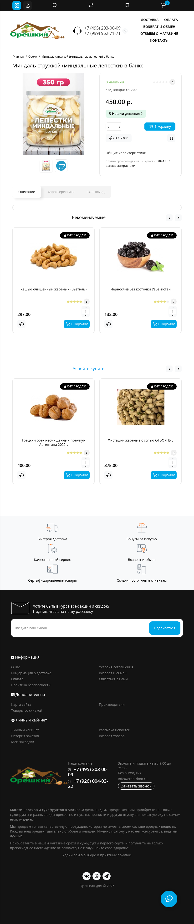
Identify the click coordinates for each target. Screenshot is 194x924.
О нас (15, 667)
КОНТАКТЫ (159, 40)
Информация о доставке (31, 673)
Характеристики (61, 191)
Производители (112, 704)
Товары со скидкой (26, 710)
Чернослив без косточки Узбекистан (141, 289)
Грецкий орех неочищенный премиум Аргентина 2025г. (53, 442)
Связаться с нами (113, 679)
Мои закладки (22, 742)
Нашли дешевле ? (126, 113)
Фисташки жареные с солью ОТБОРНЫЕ (141, 440)
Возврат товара (112, 736)
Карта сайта (21, 704)
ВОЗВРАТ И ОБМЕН (159, 26)
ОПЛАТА (171, 19)
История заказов (25, 736)
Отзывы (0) (96, 191)
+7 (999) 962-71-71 (102, 33)
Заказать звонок (136, 786)
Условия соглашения (116, 667)
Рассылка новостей (114, 730)
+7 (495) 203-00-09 (102, 28)
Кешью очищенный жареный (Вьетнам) (53, 289)
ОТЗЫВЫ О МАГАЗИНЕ (159, 33)
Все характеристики (120, 165)
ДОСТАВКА (149, 19)
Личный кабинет (25, 730)
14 (173, 452)
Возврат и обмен (113, 673)
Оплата (17, 679)
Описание (26, 191)
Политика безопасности (31, 685)
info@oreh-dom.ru (133, 779)
